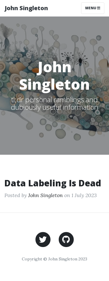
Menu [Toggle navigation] (92, 8)
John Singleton (26, 8)
